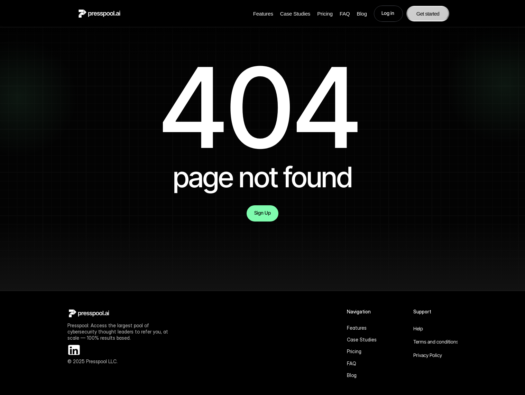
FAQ (345, 14)
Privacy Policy (427, 355)
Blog (362, 14)
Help (418, 328)
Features (263, 14)
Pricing (325, 14)
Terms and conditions (436, 342)
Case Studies (295, 14)
